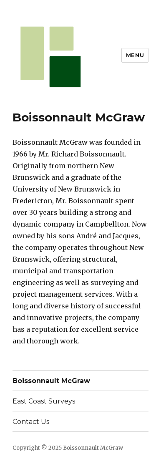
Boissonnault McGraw (51, 381)
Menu (135, 55)
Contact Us (31, 422)
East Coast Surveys (44, 401)
